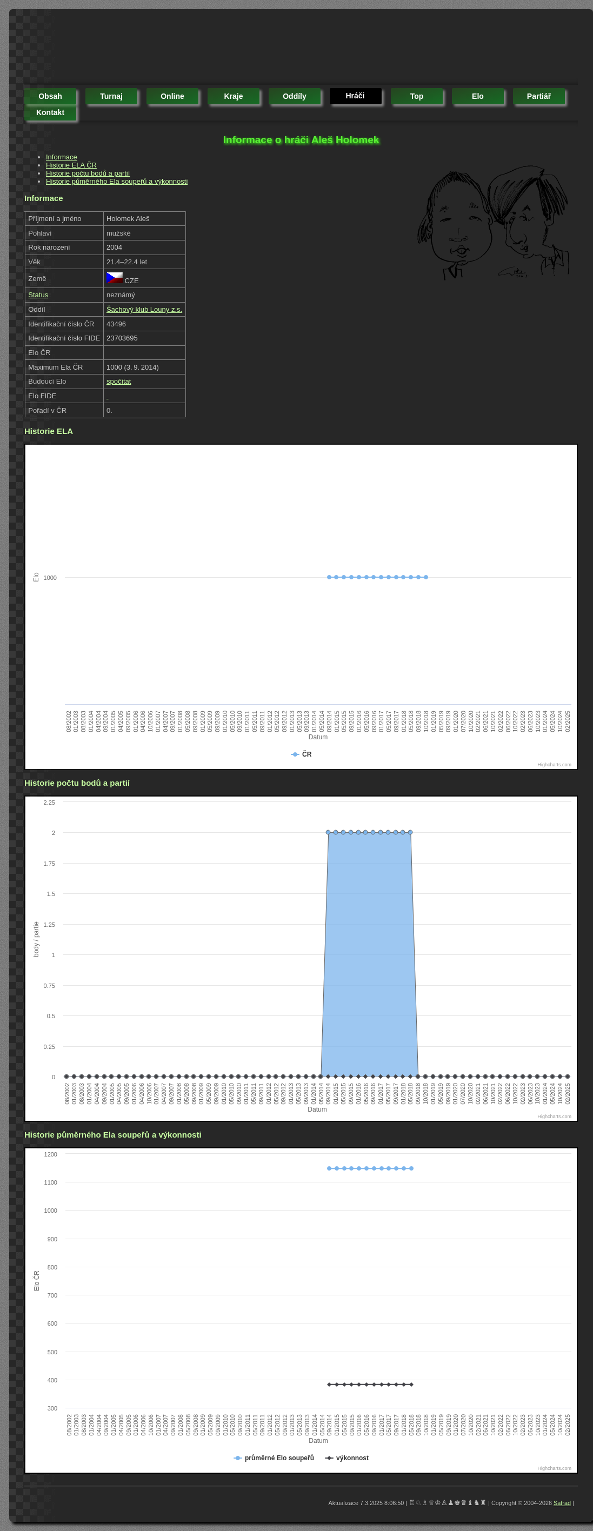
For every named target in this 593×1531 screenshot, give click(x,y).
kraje (233, 96)
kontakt (50, 112)
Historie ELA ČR (71, 165)
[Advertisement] (221, 48)
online (172, 96)
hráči (354, 95)
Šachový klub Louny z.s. (144, 309)
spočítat (118, 381)
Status (38, 295)
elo (478, 96)
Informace (61, 157)
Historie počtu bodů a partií (88, 173)
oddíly (295, 96)
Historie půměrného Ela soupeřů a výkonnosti (117, 181)
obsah (50, 96)
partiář (539, 96)
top (417, 96)
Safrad (562, 1503)
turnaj (111, 96)
